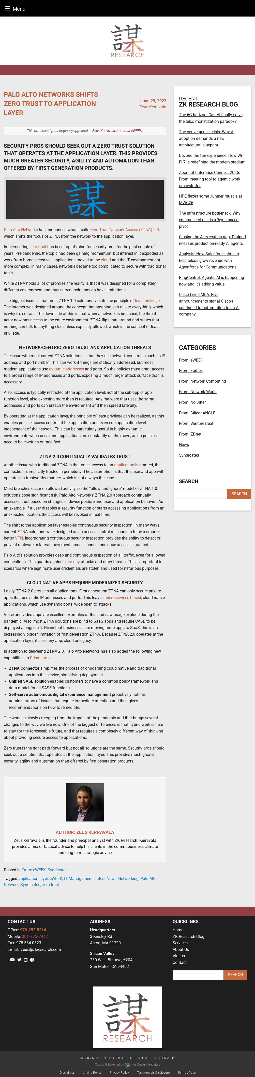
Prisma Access (43, 657)
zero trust (37, 246)
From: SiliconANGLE (197, 413)
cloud (106, 260)
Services (180, 942)
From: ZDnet (190, 434)
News (184, 444)
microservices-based (122, 597)
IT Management (78, 878)
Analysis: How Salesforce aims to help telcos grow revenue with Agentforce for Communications (209, 260)
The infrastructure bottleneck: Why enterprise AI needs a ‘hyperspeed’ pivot (210, 220)
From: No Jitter (192, 402)
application (124, 464)
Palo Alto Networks (21, 229)
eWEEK (56, 878)
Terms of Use (187, 1072)
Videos (179, 955)
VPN (19, 538)
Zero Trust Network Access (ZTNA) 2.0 (124, 229)
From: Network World (198, 391)
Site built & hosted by (127, 1064)
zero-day (72, 561)
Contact (180, 962)
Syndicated (58, 869)
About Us (181, 949)
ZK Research (110, 1058)
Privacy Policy (119, 1072)
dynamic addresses (66, 369)
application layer (33, 878)
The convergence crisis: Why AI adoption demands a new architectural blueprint (206, 138)
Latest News (105, 878)
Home (178, 930)
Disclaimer (67, 1072)
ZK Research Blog (188, 936)
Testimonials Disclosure (153, 1072)
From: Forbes (191, 370)
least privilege (147, 300)
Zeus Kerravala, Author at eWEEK (117, 131)
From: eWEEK (34, 869)
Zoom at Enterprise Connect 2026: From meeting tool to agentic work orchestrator (209, 179)
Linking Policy (91, 1072)
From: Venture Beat (196, 423)
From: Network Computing (202, 381)
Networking (128, 878)
